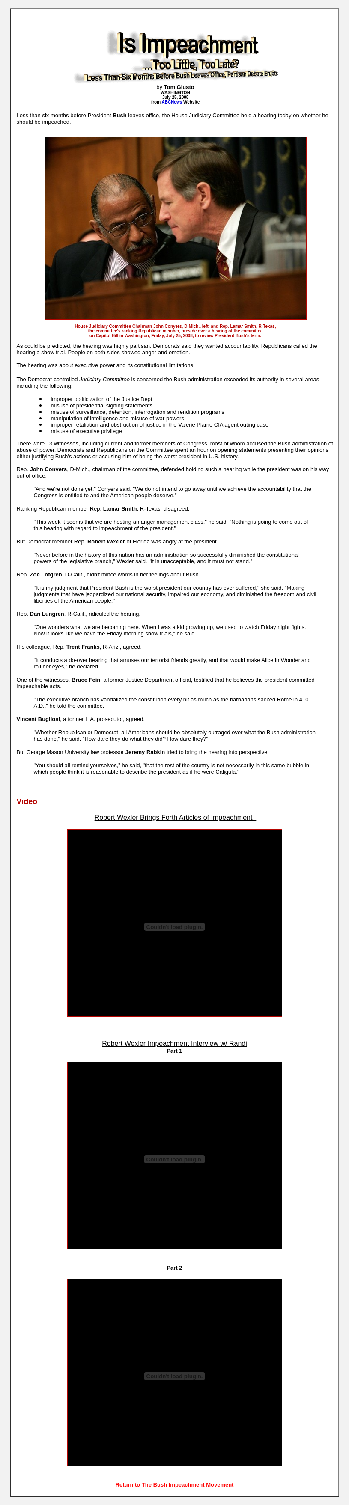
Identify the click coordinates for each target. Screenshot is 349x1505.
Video (26, 801)
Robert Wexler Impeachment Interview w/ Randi (174, 1043)
